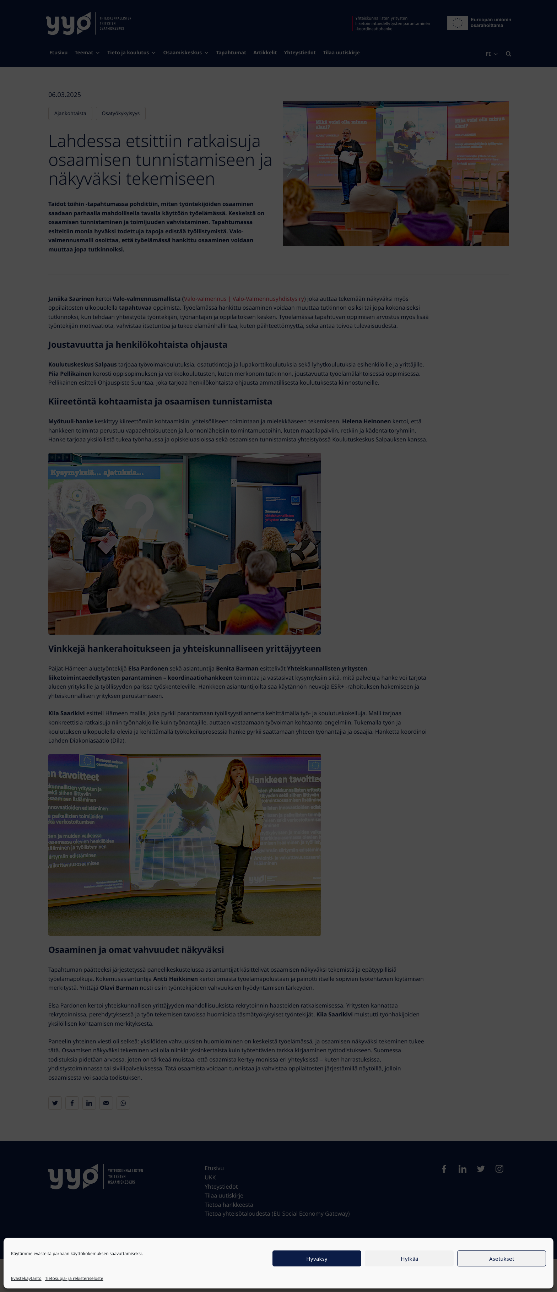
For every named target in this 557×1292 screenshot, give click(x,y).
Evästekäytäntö (26, 1278)
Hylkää (409, 1258)
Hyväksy (317, 1258)
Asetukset (501, 1258)
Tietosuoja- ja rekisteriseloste (74, 1278)
